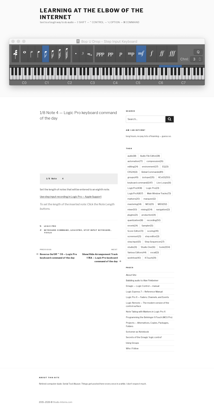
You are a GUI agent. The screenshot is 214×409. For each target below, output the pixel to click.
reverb (133, 225)
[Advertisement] (79, 147)
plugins (133, 215)
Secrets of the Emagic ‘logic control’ (144, 337)
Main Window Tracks (159, 193)
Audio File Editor (150, 156)
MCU (149, 204)
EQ (165, 166)
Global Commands (152, 172)
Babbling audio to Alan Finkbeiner (142, 280)
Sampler (147, 225)
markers (134, 198)
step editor (152, 236)
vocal (154, 252)
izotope (148, 177)
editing (133, 166)
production (149, 215)
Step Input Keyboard (97, 230)
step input (134, 241)
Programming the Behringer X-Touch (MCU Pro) (149, 317)
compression (155, 161)
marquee (150, 198)
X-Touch (150, 258)
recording (153, 220)
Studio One (148, 247)
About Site (131, 275)
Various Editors (137, 252)
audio (132, 156)
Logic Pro (50, 226)
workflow (134, 258)
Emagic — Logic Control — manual (142, 286)
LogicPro (76, 230)
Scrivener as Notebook (137, 331)
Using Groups (132, 343)
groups (133, 177)
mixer (132, 209)
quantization (135, 220)
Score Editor (135, 231)
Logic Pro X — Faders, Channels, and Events (147, 297)
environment (150, 166)
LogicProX (135, 193)
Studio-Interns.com (62, 402)
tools (48, 233)
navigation (163, 209)
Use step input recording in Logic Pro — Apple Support (71, 196)
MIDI (162, 204)
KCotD (164, 177)
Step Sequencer (154, 241)
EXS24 (132, 172)
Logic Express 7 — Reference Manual (144, 291)
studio (132, 247)
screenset (134, 236)
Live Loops (163, 182)
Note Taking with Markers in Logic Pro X (146, 311)
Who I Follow (132, 348)
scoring (153, 231)
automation (135, 161)
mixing (146, 209)
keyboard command (56, 230)
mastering (134, 204)
